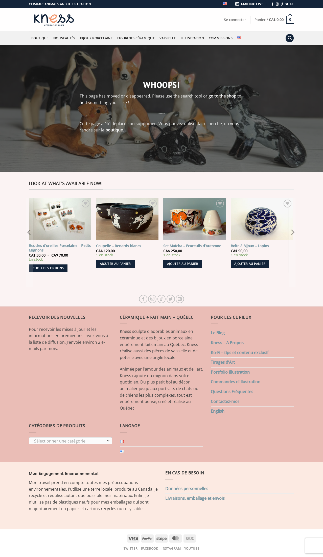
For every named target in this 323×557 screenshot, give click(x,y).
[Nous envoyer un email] (291, 4)
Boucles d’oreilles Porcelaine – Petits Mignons (60, 248)
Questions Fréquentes (232, 391)
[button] (250, 4)
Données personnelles (186, 488)
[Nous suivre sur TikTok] (282, 4)
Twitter (130, 548)
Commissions (221, 38)
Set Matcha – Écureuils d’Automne (192, 246)
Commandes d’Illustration (235, 382)
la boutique (112, 130)
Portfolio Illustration (230, 372)
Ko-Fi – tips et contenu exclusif (240, 352)
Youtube (191, 548)
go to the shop (222, 96)
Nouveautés (64, 38)
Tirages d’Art (223, 362)
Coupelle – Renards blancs (118, 246)
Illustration (192, 38)
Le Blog (218, 333)
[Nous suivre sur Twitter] (286, 4)
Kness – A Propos (227, 342)
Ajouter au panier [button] (115, 264)
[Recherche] (290, 38)
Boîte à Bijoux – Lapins (250, 246)
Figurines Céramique (136, 38)
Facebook (149, 548)
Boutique (40, 38)
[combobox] (70, 440)
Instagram (171, 548)
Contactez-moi (225, 401)
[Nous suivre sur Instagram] (277, 4)
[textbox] (69, 441)
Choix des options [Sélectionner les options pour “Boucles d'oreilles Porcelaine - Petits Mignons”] (48, 268)
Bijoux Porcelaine (96, 38)
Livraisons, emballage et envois (195, 498)
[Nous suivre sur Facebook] (272, 4)
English (217, 411)
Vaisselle (167, 38)
